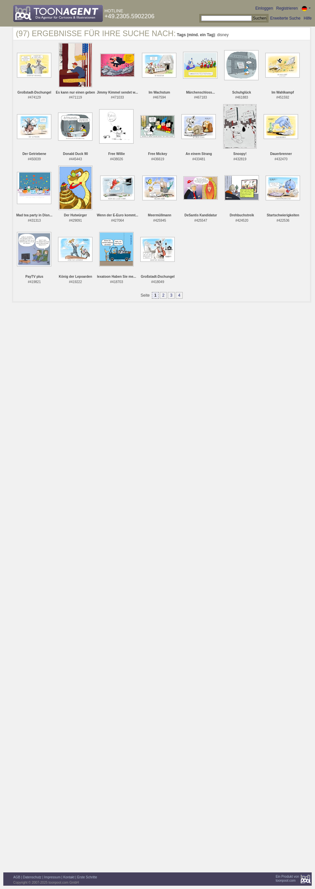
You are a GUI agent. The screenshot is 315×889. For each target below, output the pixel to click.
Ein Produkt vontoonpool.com (287, 878)
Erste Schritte (87, 877)
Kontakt (69, 877)
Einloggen (264, 8)
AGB (16, 877)
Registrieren (287, 8)
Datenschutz (32, 877)
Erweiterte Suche (285, 18)
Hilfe (308, 18)
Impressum (52, 877)
